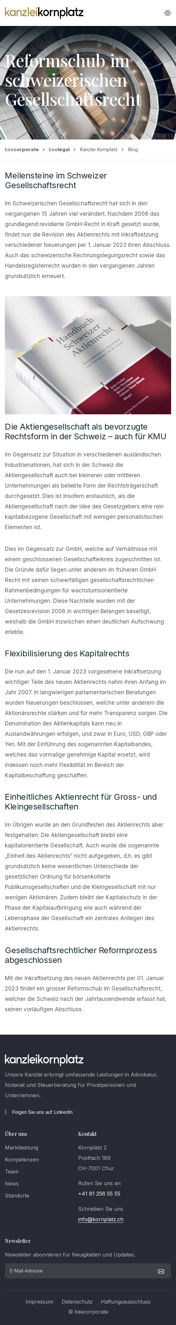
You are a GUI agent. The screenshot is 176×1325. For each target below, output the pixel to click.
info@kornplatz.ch (100, 1219)
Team (11, 1171)
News (12, 1183)
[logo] (44, 1060)
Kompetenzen (22, 1159)
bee (22, 149)
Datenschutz (77, 1301)
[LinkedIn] (88, 1112)
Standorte (17, 1195)
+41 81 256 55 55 (99, 1193)
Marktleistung (21, 1147)
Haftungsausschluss (125, 1301)
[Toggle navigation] (167, 13)
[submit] (160, 1271)
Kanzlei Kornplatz (99, 149)
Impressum (39, 1301)
